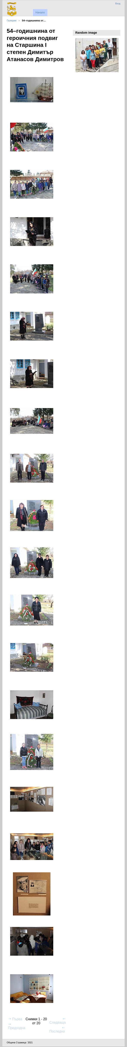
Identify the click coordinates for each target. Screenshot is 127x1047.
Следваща (57, 1020)
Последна (57, 1029)
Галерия (11, 20)
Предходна (16, 1026)
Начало (40, 12)
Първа (15, 1019)
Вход (117, 3)
